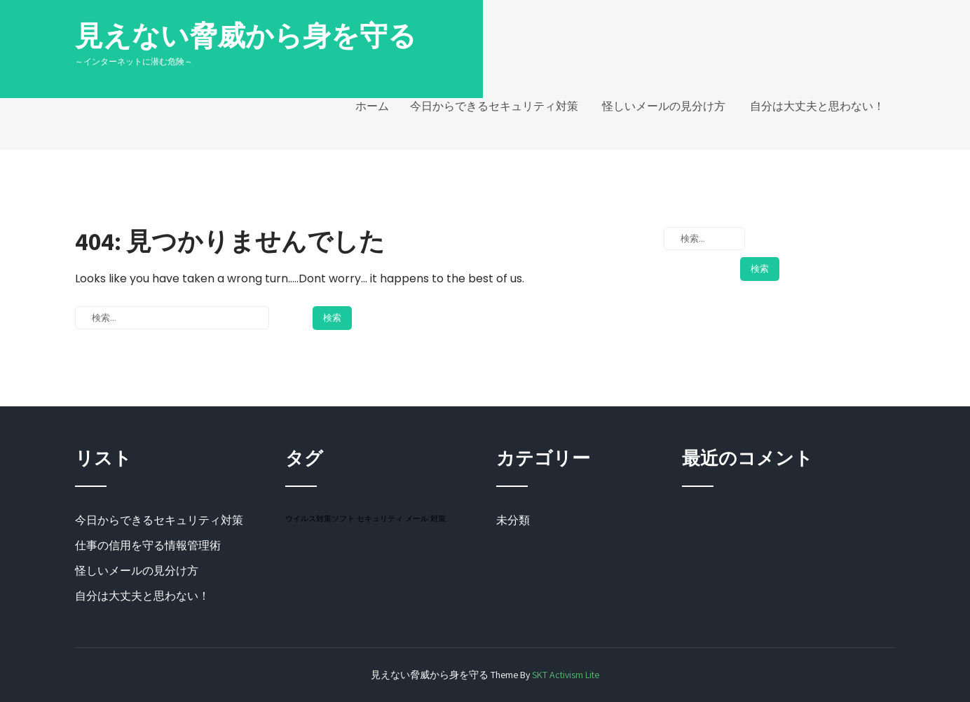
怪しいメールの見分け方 (663, 106)
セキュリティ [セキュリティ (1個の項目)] (380, 518)
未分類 (513, 520)
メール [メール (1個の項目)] (416, 518)
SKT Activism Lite (565, 674)
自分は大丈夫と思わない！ (817, 106)
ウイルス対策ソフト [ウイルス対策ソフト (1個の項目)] (320, 518)
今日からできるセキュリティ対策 (494, 106)
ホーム (372, 106)
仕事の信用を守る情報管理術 (148, 545)
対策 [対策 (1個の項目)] (438, 518)
